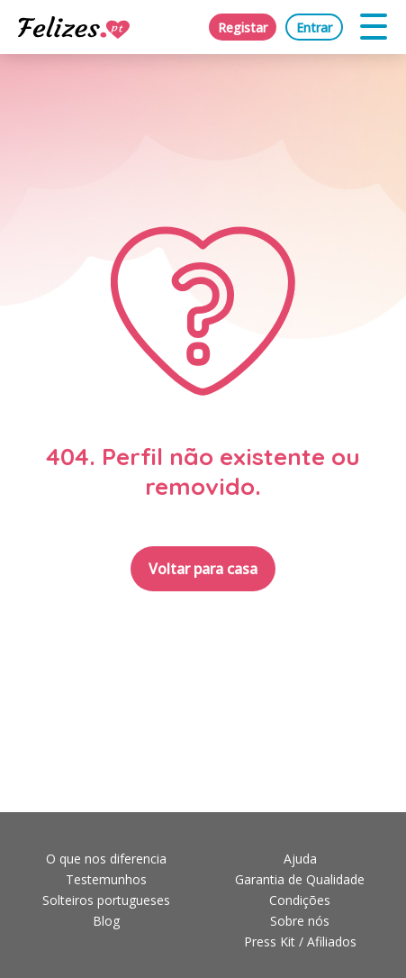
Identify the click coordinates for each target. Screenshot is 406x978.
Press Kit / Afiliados (300, 941)
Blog (106, 920)
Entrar (314, 27)
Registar (242, 27)
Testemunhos (106, 879)
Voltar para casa (203, 569)
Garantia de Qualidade (300, 879)
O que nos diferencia (106, 858)
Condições (299, 900)
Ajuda (300, 858)
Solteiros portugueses (106, 900)
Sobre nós (299, 920)
